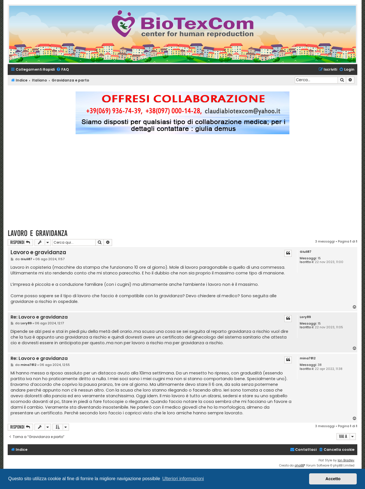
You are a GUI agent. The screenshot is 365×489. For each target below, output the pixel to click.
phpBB (299, 465)
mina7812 (308, 358)
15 (319, 258)
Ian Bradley (346, 460)
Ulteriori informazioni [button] (183, 478)
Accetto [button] (332, 478)
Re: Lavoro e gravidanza (39, 317)
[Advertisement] (182, 184)
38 (320, 365)
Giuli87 (305, 252)
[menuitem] (62, 70)
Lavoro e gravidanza (38, 233)
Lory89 (305, 317)
